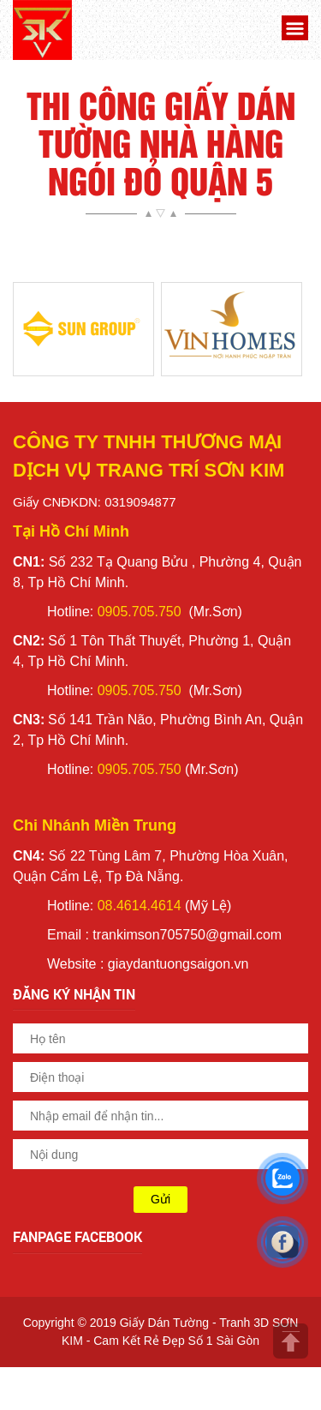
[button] (292, 30)
